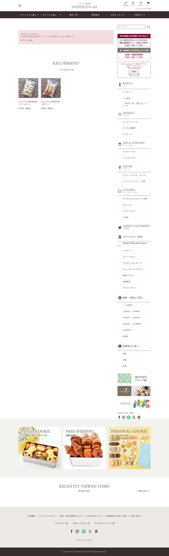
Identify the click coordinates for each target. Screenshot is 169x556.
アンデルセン (60, 523)
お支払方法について (94, 516)
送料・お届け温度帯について (71, 516)
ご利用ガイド (139, 15)
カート (148, 3)
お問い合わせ (136, 516)
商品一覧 (73, 15)
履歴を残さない (144, 491)
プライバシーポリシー (47, 516)
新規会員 (125, 3)
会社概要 (31, 516)
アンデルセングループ (103, 523)
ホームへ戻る (26, 40)
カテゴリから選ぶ (28, 15)
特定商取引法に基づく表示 (116, 516)
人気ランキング (118, 15)
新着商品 (95, 15)
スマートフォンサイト (84, 540)
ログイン (133, 3)
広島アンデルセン (80, 523)
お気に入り (141, 3)
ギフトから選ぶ (50, 15)
